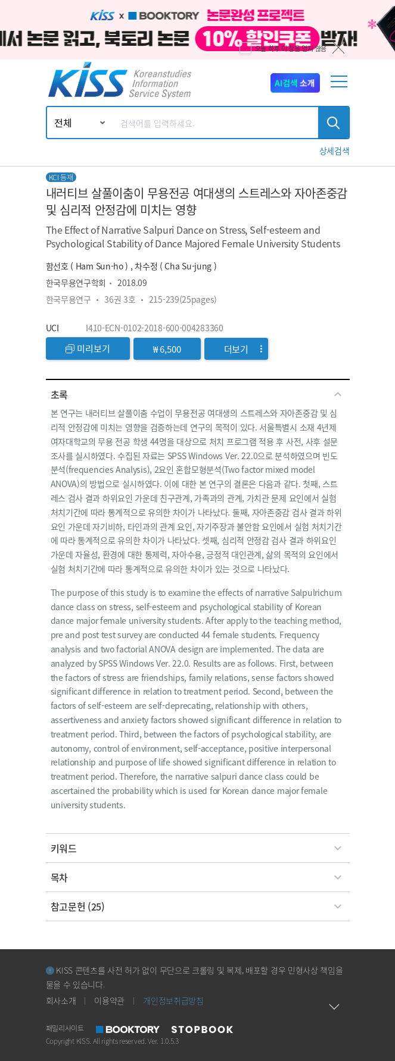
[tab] (198, 394)
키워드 (198, 848)
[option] (197, 29)
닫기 (338, 47)
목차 (198, 877)
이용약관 (109, 1000)
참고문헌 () (198, 906)
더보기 (243, 349)
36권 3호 (119, 299)
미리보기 (88, 348)
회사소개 (61, 1000)
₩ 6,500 (167, 349)
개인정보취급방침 (173, 1000)
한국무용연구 (68, 299)
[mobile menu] (341, 86)
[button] (334, 150)
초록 (198, 394)
